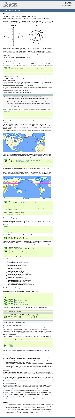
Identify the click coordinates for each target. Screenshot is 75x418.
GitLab (70, 3)
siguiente (72, 414)
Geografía (17, 414)
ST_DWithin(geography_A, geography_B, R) (12, 397)
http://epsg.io (28, 372)
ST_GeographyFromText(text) (9, 389)
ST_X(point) (5, 393)
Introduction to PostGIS (11, 10)
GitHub (66, 3)
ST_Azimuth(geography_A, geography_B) (11, 395)
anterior (66, 414)
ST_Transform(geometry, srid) (9, 391)
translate (66, 5)
